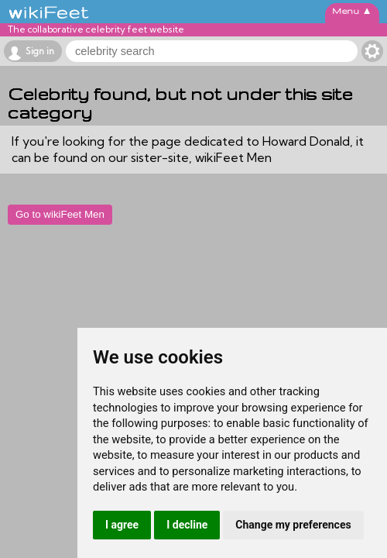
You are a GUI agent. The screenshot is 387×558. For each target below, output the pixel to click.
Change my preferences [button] (293, 524)
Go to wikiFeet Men (59, 214)
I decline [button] (186, 524)
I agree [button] (122, 524)
